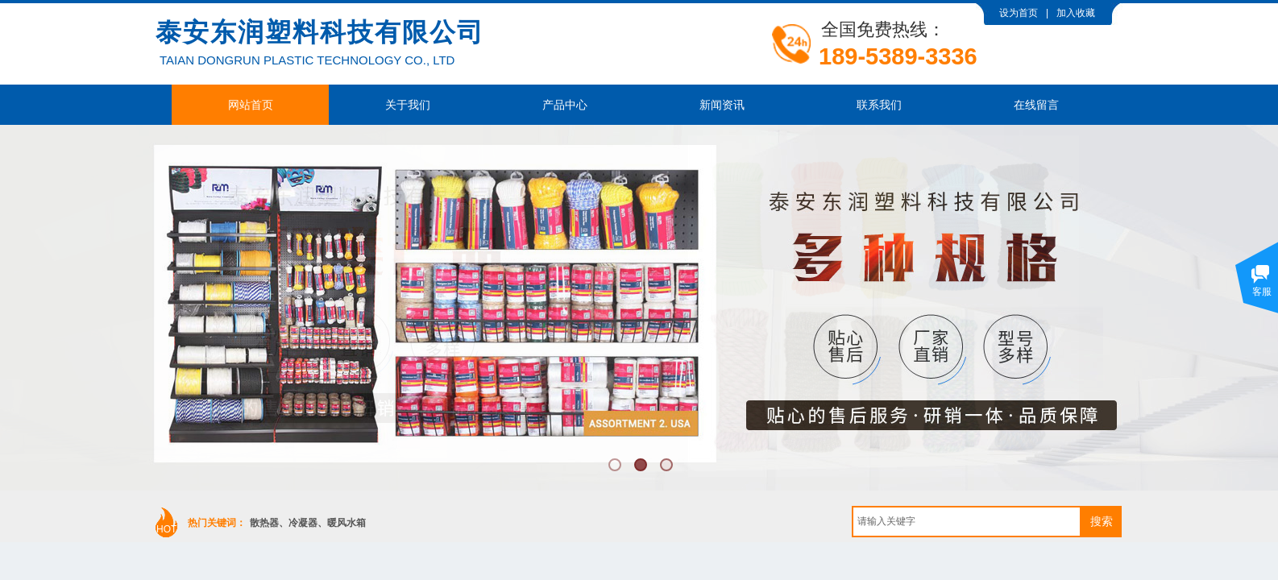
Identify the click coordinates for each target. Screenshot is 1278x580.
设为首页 (1018, 13)
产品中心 (564, 104)
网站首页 (250, 104)
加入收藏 (1075, 13)
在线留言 (1036, 104)
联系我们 (879, 104)
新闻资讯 (722, 104)
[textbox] (966, 521)
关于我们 (407, 104)
